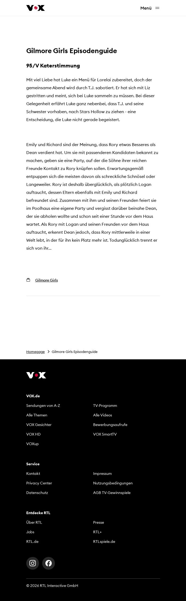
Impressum (102, 473)
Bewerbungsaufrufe (110, 424)
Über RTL (34, 522)
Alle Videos (102, 415)
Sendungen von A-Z (43, 405)
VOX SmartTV (105, 434)
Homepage (35, 351)
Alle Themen (36, 415)
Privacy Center (39, 483)
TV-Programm (105, 405)
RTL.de (32, 541)
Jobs (30, 532)
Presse (98, 522)
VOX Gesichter (38, 424)
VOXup (32, 443)
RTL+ (97, 532)
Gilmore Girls (46, 280)
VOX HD (33, 434)
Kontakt (33, 473)
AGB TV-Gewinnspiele (112, 492)
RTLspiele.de (104, 541)
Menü (150, 8)
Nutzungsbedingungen (113, 483)
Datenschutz (37, 492)
